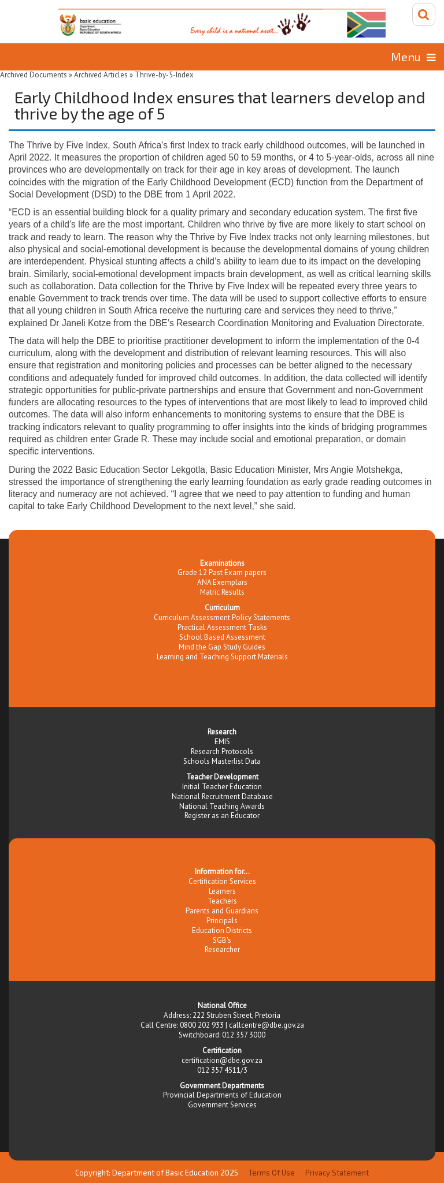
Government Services (222, 1105)
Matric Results (222, 592)
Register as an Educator (222, 815)
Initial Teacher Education (222, 787)
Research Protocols (222, 751)
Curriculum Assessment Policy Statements (222, 617)
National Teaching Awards (222, 806)
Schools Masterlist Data (222, 761)
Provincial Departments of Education (222, 1095)
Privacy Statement (337, 1172)
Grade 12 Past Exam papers (222, 572)
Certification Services (222, 881)
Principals (222, 920)
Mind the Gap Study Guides (222, 647)
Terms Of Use (272, 1172)
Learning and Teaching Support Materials (222, 657)
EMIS (222, 742)
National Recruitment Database (222, 796)
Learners (222, 891)
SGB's (222, 940)
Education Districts (222, 930)
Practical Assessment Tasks (222, 627)
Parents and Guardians (222, 911)
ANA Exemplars (222, 582)
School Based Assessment (222, 637)
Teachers (222, 901)
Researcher (222, 949)
